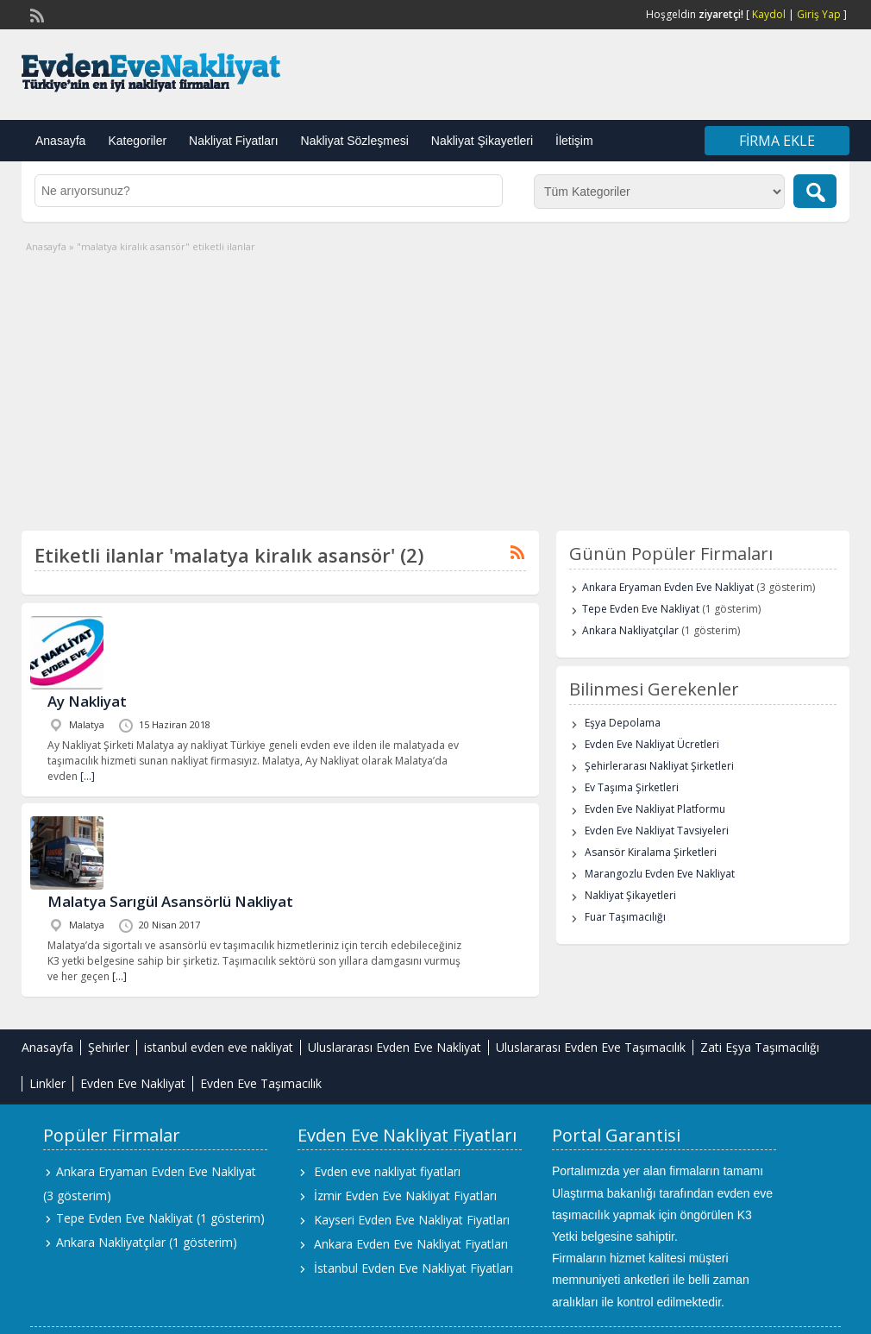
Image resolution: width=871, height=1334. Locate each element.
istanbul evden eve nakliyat (218, 1047)
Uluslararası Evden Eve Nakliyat (394, 1047)
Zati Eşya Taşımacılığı (759, 1047)
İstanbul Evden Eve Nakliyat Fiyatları (413, 1268)
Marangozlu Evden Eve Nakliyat (660, 873)
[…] (87, 776)
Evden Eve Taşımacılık (261, 1083)
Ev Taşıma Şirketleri (632, 787)
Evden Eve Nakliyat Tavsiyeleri (657, 830)
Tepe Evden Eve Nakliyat (640, 608)
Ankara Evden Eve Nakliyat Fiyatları (411, 1244)
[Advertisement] (435, 384)
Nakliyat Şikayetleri (482, 141)
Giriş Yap (819, 14)
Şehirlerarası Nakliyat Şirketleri (659, 765)
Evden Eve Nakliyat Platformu (655, 809)
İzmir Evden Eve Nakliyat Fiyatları (405, 1195)
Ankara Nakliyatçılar (630, 630)
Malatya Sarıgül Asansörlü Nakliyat (170, 901)
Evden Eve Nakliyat (132, 1083)
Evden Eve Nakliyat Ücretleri (652, 744)
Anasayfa (60, 141)
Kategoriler (137, 141)
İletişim (574, 141)
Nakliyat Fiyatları (233, 141)
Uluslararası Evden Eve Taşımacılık (591, 1047)
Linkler (47, 1083)
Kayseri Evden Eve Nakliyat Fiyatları (412, 1219)
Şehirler (108, 1047)
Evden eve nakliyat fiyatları (387, 1171)
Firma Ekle (777, 140)
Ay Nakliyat (87, 701)
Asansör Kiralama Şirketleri (651, 852)
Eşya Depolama (623, 722)
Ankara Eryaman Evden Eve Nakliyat (668, 587)
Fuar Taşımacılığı (625, 916)
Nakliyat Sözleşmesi (355, 141)
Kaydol (769, 14)
